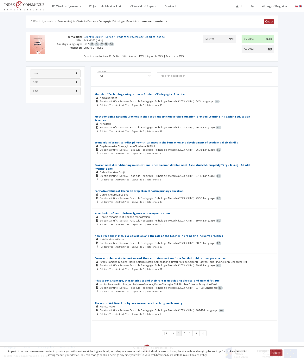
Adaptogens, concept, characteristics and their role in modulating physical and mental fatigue (157, 280)
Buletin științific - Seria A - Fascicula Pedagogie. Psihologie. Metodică (97, 21)
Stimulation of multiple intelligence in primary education (132, 213)
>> (196, 333)
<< (172, 333)
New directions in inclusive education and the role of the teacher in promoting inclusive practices (159, 236)
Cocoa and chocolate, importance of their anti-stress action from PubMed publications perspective (160, 258)
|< (165, 333)
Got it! (276, 353)
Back (269, 21)
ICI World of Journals (42, 21)
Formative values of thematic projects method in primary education (139, 191)
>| (203, 333)
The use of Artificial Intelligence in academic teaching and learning (138, 303)
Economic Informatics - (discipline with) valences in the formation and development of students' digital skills (166, 142)
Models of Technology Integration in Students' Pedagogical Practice (140, 94)
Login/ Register (274, 6)
